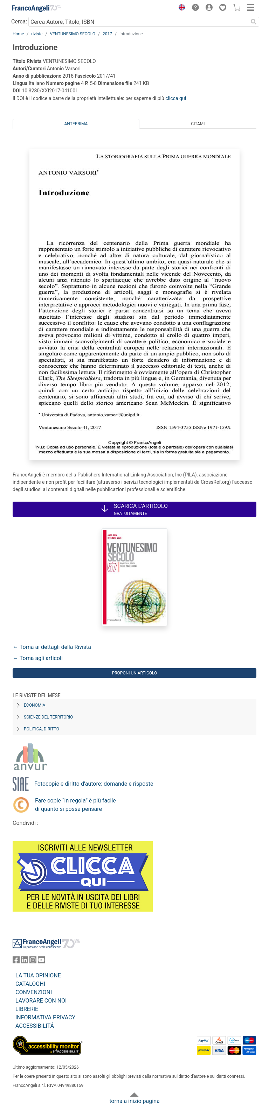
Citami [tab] (198, 123)
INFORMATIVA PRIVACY (45, 1017)
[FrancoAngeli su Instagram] (32, 961)
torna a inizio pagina (134, 1101)
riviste (36, 33)
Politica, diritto (41, 729)
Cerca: (19, 21)
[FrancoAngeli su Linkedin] (24, 961)
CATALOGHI (30, 984)
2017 (107, 33)
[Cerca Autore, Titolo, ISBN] (138, 22)
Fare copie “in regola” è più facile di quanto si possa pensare (75, 804)
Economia (34, 705)
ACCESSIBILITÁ (34, 1025)
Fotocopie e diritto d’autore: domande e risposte (93, 783)
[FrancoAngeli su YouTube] (41, 961)
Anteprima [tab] (76, 123)
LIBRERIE (26, 1009)
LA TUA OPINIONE (38, 975)
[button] (180, 8)
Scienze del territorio (48, 717)
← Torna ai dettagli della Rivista (52, 647)
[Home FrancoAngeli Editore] (36, 8)
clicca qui (175, 98)
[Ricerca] (253, 22)
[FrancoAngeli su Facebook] (16, 961)
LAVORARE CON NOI (41, 1000)
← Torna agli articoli (38, 658)
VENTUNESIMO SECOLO (72, 33)
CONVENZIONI (33, 992)
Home (18, 33)
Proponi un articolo (134, 673)
